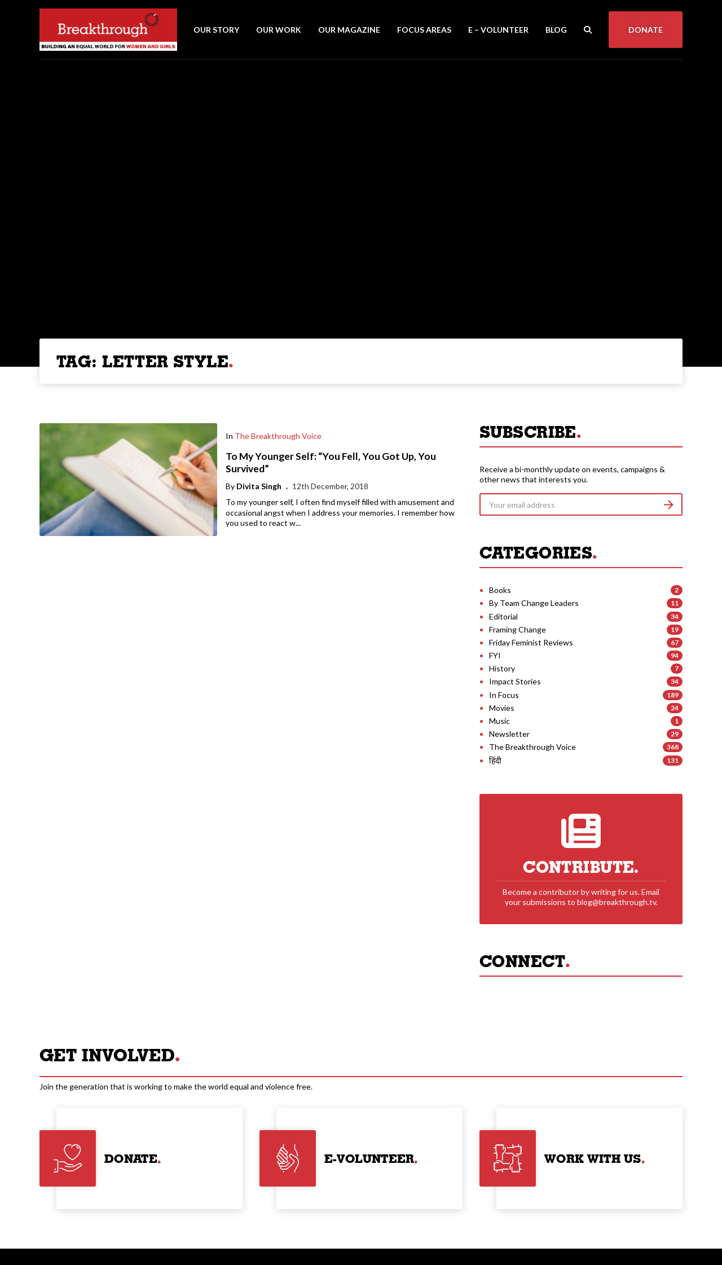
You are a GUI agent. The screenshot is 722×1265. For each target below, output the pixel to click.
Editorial (503, 616)
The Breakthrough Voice (278, 436)
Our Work (278, 29)
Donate (645, 29)
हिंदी (495, 760)
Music (499, 721)
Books (500, 590)
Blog (556, 29)
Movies (501, 708)
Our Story (216, 29)
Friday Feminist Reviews (531, 642)
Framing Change (517, 629)
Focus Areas (424, 29)
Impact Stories (515, 681)
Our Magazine (349, 29)
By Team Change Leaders (534, 603)
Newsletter (509, 734)
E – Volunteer (498, 29)
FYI (495, 655)
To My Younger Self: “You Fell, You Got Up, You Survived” (331, 462)
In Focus (504, 695)
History (502, 668)
